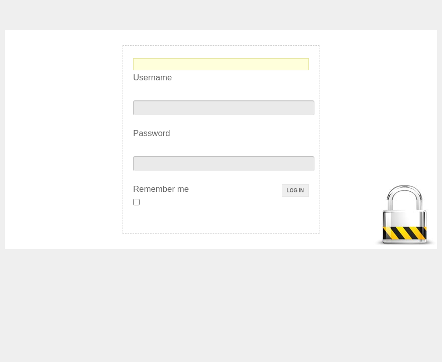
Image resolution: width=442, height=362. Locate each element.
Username (152, 77)
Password (151, 133)
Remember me (161, 189)
